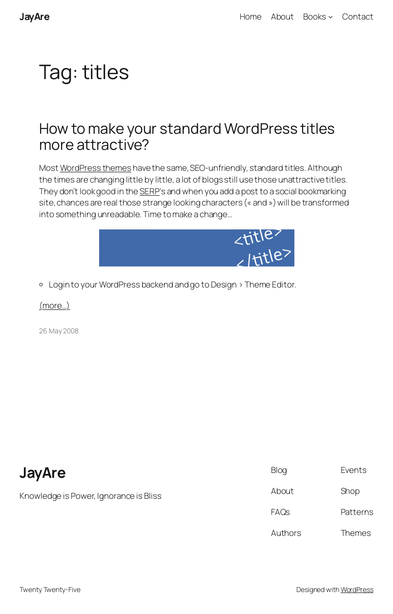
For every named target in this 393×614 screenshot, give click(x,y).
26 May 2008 (59, 330)
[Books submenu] (330, 16)
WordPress (357, 589)
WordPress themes (95, 167)
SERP (150, 191)
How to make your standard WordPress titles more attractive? (187, 136)
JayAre (34, 16)
